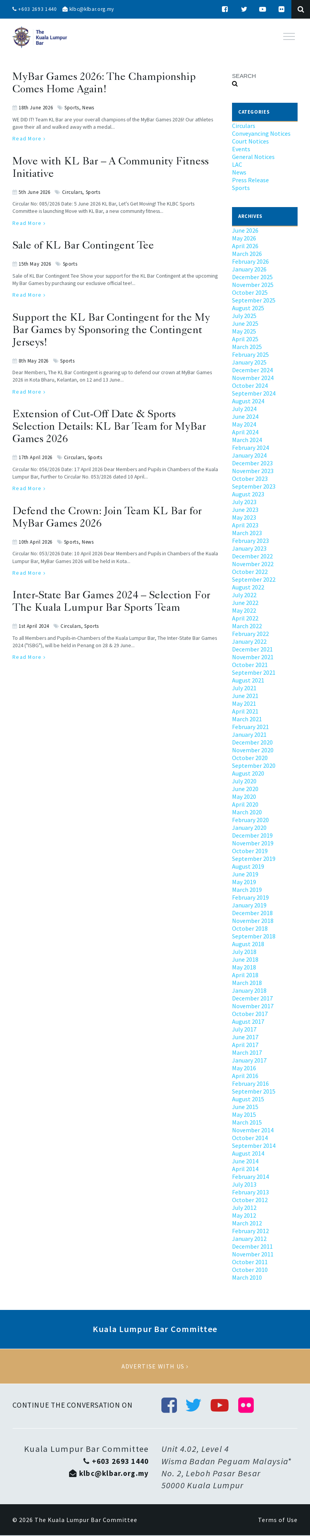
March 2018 (247, 983)
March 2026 (247, 253)
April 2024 (245, 432)
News (88, 107)
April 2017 (245, 1045)
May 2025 (244, 331)
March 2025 (247, 347)
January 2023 (249, 548)
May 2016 (244, 1068)
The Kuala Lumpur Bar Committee (86, 1520)
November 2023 (253, 471)
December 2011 (252, 1246)
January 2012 (249, 1238)
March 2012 (247, 1223)
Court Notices (250, 141)
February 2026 (250, 261)
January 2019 (249, 905)
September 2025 (253, 300)
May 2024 (244, 424)
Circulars (72, 192)
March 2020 (247, 812)
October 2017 (250, 1014)
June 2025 (245, 323)
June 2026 (245, 230)
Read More (29, 138)
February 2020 (250, 820)
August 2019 (248, 866)
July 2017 (244, 1029)
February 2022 (250, 634)
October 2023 (250, 478)
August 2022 (248, 587)
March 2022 (247, 626)
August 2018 (248, 944)
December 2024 (252, 370)
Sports (71, 107)
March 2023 (247, 533)
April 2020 (245, 804)
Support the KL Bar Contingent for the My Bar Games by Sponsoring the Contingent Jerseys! (111, 331)
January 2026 (249, 269)
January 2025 (249, 362)
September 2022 (253, 579)
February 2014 (250, 1176)
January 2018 (249, 990)
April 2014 (245, 1169)
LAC (237, 164)
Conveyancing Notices (261, 133)
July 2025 (244, 316)
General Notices (253, 157)
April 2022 (245, 618)
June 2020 (245, 789)
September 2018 (253, 936)
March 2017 (247, 1052)
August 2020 (248, 773)
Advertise (155, 1366)
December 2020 (252, 742)
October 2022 (250, 571)
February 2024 (250, 447)
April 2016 (245, 1076)
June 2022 (245, 602)
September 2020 (253, 765)
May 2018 (244, 967)
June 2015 (245, 1107)
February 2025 (250, 354)
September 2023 (253, 486)
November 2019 (253, 843)
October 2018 (250, 928)
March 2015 (247, 1122)
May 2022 (244, 610)
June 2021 (245, 696)
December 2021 (252, 649)
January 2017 (249, 1060)
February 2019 (250, 897)
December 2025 (252, 277)
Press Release (250, 180)
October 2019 (250, 851)
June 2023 (245, 509)
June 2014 (245, 1161)
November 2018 (253, 920)
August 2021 (248, 680)
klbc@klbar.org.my (90, 9)
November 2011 (253, 1254)
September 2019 (253, 858)
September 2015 (253, 1091)
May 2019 (244, 882)
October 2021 (250, 665)
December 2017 (252, 998)
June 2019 (245, 874)
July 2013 (244, 1184)
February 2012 (250, 1231)
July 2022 (244, 595)
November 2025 (253, 285)
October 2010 (250, 1269)
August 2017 (248, 1021)
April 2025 (245, 339)
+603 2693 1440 (34, 9)
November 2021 (253, 657)
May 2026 (244, 238)
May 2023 (244, 517)
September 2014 (253, 1145)
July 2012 (244, 1207)
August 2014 (248, 1153)
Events (241, 149)
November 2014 (253, 1130)
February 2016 (250, 1083)
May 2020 (244, 796)
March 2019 (247, 889)
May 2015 (244, 1114)
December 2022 (252, 556)
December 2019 (252, 835)
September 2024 (253, 393)
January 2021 (249, 734)
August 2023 (248, 494)
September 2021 (253, 672)
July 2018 (244, 951)
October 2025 (250, 292)
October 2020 (250, 758)
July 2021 (244, 688)
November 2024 (253, 378)
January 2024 (249, 455)
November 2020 (253, 750)
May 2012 (244, 1215)
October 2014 (250, 1138)
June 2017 (245, 1037)
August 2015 (248, 1099)
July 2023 (244, 502)
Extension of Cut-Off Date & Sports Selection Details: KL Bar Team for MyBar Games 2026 (109, 427)
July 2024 (244, 409)
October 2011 (250, 1262)
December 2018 (252, 913)
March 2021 (247, 719)
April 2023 (245, 525)
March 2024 (247, 440)
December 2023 (252, 463)
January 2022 (249, 641)
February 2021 (250, 727)
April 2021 (245, 711)
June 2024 (245, 416)
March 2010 (247, 1277)
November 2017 (253, 1006)
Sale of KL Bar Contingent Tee (83, 246)
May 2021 (244, 703)
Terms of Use (278, 1520)
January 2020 (249, 827)
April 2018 (245, 975)
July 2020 (244, 781)
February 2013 (250, 1192)
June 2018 (245, 959)
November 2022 (253, 564)
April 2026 (245, 246)
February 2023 (250, 540)
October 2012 (250, 1200)
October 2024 (250, 385)
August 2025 (248, 308)
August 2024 (248, 401)
